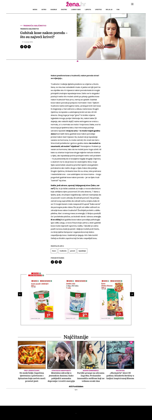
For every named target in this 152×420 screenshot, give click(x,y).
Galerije (54, 9)
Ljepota (88, 9)
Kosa (54, 251)
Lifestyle (98, 9)
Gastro (64, 9)
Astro (43, 9)
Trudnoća (63, 251)
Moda (35, 9)
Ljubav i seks (76, 9)
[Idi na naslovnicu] (76, 6)
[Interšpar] (36, 277)
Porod (72, 251)
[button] (20, 294)
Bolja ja (109, 9)
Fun (118, 9)
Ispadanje (82, 251)
